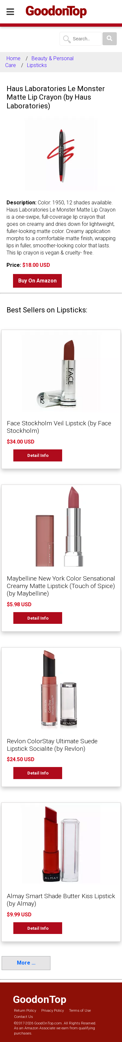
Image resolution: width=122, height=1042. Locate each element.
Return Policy (25, 1010)
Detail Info (37, 455)
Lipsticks (37, 65)
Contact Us (23, 1017)
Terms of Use (80, 1010)
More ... (26, 963)
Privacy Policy (52, 1010)
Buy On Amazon (37, 281)
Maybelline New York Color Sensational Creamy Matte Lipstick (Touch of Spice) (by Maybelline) (61, 586)
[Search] (109, 38)
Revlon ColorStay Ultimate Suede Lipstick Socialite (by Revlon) (52, 744)
